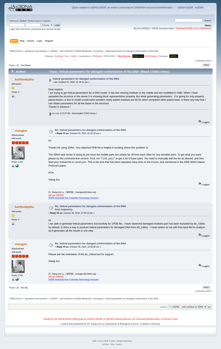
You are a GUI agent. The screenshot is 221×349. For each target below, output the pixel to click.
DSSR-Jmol (97, 56)
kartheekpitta (24, 79)
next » (209, 60)
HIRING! (174, 56)
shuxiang (97, 51)
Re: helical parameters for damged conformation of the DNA (90, 130)
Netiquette (49, 56)
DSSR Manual (151, 56)
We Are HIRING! (142, 28)
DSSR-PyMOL (110, 56)
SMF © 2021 (109, 341)
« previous (200, 60)
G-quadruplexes (84, 56)
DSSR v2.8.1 (138, 56)
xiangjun (21, 130)
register (46, 21)
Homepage (163, 56)
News (67, 56)
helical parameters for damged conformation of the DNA (86, 78)
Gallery (74, 56)
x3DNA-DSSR (98, 7)
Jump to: (164, 307)
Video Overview (124, 56)
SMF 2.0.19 (97, 341)
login (37, 21)
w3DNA (199, 7)
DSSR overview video (163, 28)
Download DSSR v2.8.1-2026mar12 (194, 28)
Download (59, 56)
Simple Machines (124, 341)
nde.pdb (54, 113)
